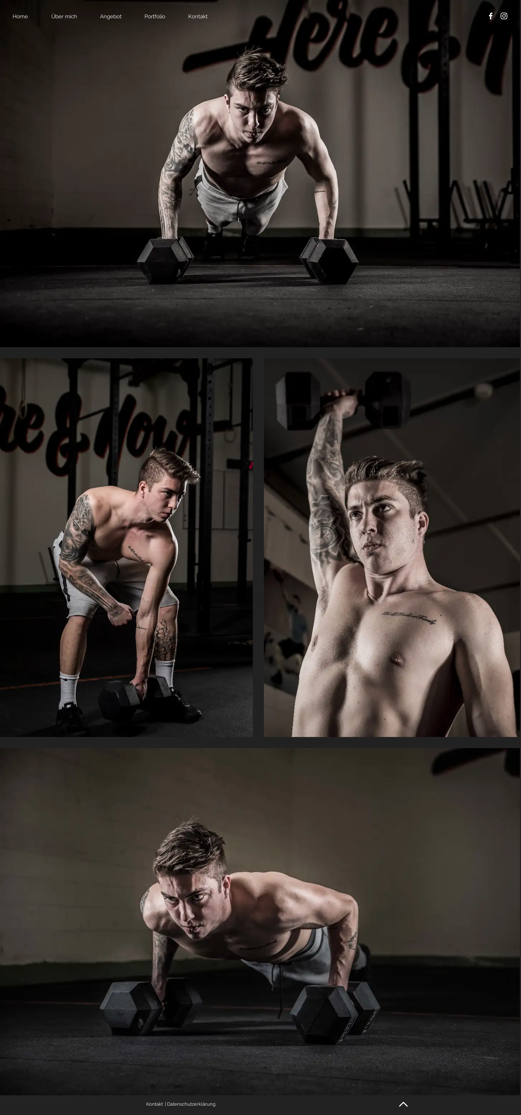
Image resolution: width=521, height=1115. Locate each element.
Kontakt (154, 1104)
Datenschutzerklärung (191, 1104)
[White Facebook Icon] (490, 15)
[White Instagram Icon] (503, 15)
